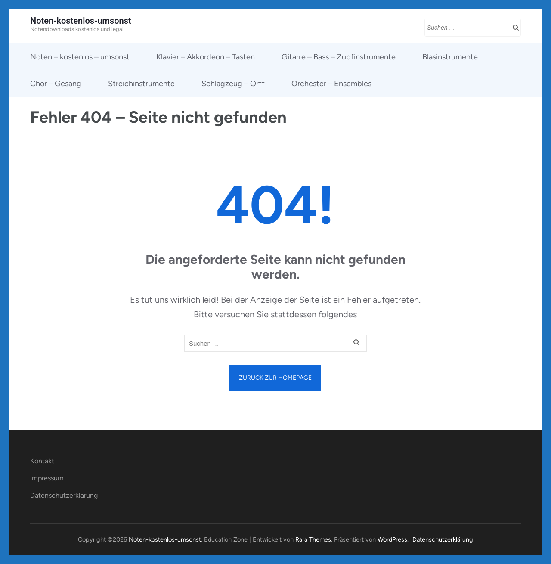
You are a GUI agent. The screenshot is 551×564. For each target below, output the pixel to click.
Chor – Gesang (55, 83)
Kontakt (42, 461)
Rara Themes (313, 539)
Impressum (47, 478)
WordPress (392, 539)
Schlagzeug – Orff (233, 83)
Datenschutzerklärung (64, 495)
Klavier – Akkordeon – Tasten (205, 57)
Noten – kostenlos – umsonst (80, 57)
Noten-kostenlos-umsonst (80, 20)
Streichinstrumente (141, 83)
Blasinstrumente (450, 57)
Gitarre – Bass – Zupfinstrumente (339, 57)
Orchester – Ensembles (331, 83)
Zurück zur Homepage (275, 377)
